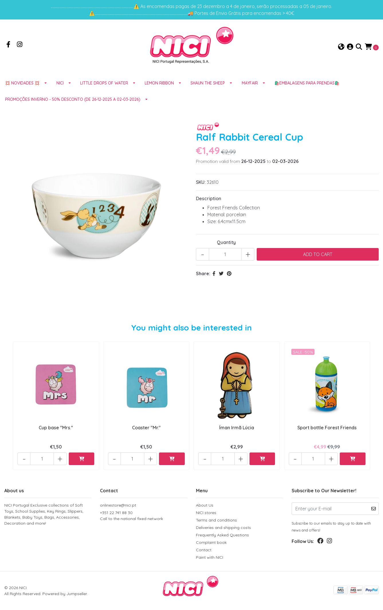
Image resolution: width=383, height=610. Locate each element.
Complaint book (211, 542)
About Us (204, 505)
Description (208, 199)
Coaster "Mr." (146, 428)
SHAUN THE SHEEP (207, 83)
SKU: (201, 183)
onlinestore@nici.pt (118, 505)
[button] (341, 47)
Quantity (226, 243)
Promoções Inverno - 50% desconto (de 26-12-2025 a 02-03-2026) (72, 100)
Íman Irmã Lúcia (236, 428)
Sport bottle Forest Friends (327, 428)
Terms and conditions (216, 520)
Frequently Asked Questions (222, 535)
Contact (203, 549)
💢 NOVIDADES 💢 (22, 83)
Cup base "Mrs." (56, 428)
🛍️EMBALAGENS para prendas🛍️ (306, 83)
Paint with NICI (209, 557)
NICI (60, 83)
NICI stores (206, 512)
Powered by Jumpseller (64, 593)
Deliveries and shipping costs (223, 527)
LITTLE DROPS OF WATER (104, 83)
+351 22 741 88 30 (143, 516)
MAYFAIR (250, 83)
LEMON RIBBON (159, 83)
